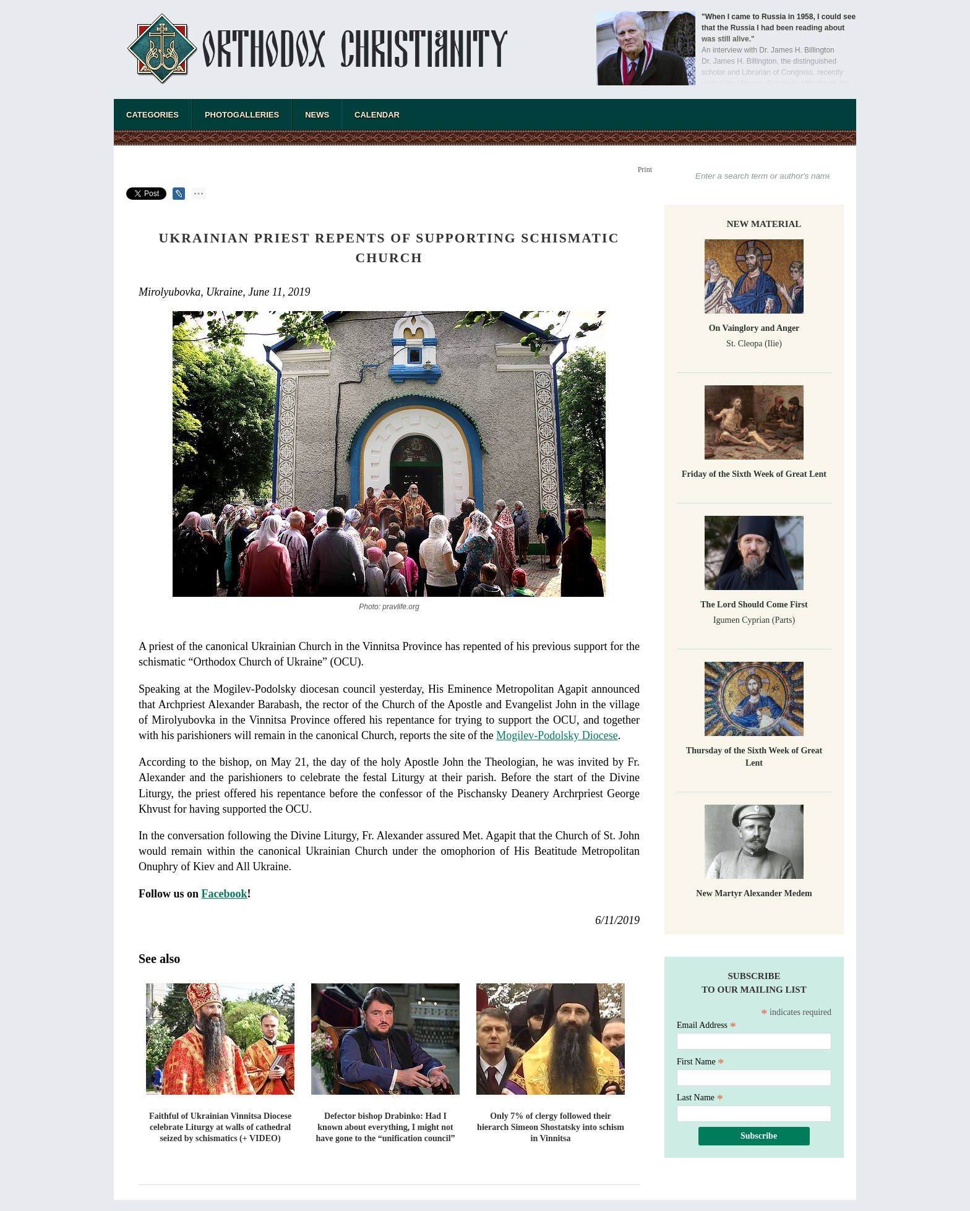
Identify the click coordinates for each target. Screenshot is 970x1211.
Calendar (377, 114)
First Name (700, 1062)
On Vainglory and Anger (754, 328)
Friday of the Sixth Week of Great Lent (754, 474)
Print (645, 169)
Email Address (706, 1025)
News (317, 114)
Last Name (700, 1097)
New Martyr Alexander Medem (754, 893)
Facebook (224, 894)
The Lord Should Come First (753, 604)
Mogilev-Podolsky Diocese (556, 735)
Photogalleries (242, 114)
